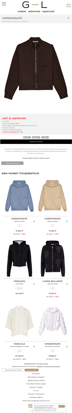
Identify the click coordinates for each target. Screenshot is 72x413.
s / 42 (27, 137)
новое (22, 11)
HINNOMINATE (12, 18)
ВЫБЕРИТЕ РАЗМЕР (36, 141)
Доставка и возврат (36, 377)
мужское (48, 11)
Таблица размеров (12, 163)
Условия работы (36, 397)
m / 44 (36, 137)
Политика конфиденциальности (36, 401)
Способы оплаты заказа (36, 384)
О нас (36, 391)
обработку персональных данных (48, 366)
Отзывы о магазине (36, 394)
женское (34, 11)
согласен (61, 406)
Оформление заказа (36, 380)
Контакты (36, 374)
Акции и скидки (36, 387)
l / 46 (45, 137)
